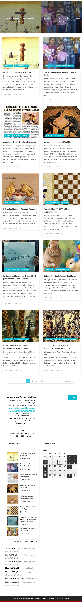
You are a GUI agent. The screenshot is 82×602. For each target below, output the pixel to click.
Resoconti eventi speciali (64, 65)
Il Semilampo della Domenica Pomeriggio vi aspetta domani (15, 347)
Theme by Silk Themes (62, 599)
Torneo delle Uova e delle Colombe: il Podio (61, 18)
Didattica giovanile (52, 202)
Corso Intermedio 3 (30, 578)
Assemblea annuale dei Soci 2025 (58, 142)
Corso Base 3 (28, 568)
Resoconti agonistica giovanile (65, 339)
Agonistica (20, 13)
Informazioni (18, 202)
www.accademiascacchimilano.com (22, 408)
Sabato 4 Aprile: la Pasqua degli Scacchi (61, 276)
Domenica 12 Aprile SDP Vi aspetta (20, 18)
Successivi (67, 381)
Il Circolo (49, 135)
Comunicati (59, 135)
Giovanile (8, 135)
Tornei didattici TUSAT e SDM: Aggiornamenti (57, 210)
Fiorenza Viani (15, 21)
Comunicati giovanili (21, 135)
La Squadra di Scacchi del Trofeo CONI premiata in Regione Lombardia (19, 277)
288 (42, 381)
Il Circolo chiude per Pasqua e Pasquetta (20, 209)
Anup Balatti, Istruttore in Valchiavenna (19, 142)
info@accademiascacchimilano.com (22, 410)
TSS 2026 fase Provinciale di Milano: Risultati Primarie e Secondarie (59, 347)
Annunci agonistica (21, 65)
